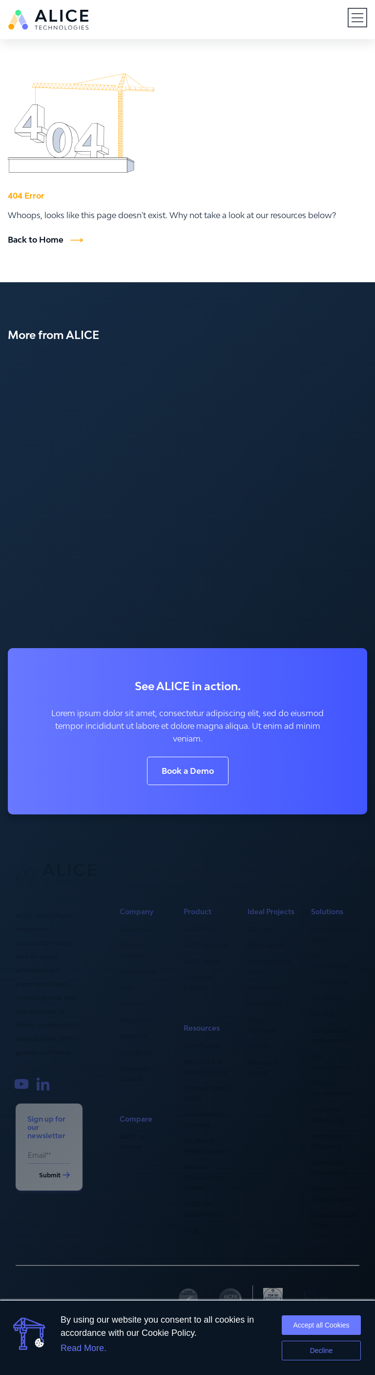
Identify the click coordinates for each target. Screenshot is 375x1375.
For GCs (322, 1014)
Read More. (83, 1348)
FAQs (191, 1230)
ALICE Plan (199, 929)
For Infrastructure (330, 960)
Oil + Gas (260, 929)
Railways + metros (262, 1068)
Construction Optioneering (330, 1035)
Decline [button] (321, 1350)
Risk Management (331, 1062)
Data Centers (266, 945)
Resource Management (331, 1088)
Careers (130, 1004)
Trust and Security (133, 950)
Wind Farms (265, 1004)
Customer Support (134, 1073)
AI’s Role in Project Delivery (206, 1146)
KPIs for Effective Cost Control (204, 1178)
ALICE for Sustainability (203, 1209)
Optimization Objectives (330, 1141)
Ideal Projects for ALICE (335, 934)
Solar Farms (264, 988)
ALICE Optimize (206, 945)
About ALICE (138, 929)
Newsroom (136, 1020)
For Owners (327, 998)
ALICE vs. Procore (133, 1141)
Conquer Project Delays (207, 1093)
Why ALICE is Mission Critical (205, 1067)
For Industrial (329, 982)
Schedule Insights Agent (332, 1194)
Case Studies (138, 971)
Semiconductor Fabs (269, 966)
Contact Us (136, 1052)
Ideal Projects (271, 912)
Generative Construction (330, 1167)
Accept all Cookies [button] (321, 1325)
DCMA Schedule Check (334, 1220)
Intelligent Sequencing (328, 1115)
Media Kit (133, 1036)
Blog (126, 988)
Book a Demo (188, 771)
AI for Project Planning (202, 1119)
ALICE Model (202, 961)
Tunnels (259, 1046)
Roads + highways (262, 1025)
